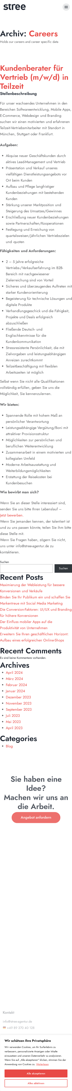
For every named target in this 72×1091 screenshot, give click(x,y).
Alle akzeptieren (36, 1073)
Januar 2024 (15, 691)
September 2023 (19, 709)
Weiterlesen (42, 1064)
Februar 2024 (16, 685)
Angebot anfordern (36, 822)
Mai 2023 (13, 721)
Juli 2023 (13, 715)
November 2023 (18, 703)
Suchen (4, 562)
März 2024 (14, 678)
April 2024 (14, 672)
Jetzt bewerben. (12, 515)
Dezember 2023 (18, 697)
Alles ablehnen (36, 1083)
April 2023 (14, 728)
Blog (9, 746)
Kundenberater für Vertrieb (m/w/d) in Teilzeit (34, 77)
